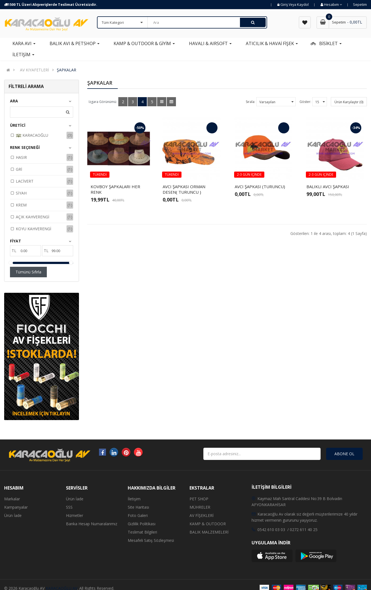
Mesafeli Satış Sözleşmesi (151, 540)
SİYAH (21, 193)
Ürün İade (13, 515)
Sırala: (250, 101)
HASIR (21, 157)
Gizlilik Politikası (141, 523)
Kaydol (303, 4)
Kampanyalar (16, 507)
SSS (69, 507)
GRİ (19, 169)
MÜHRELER (200, 507)
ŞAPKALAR (66, 70)
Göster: (305, 101)
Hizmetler (74, 515)
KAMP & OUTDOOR (208, 523)
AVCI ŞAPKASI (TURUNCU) (260, 186)
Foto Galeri (138, 515)
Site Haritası (138, 507)
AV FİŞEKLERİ (202, 515)
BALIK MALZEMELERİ (209, 532)
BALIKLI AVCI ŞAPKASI (327, 186)
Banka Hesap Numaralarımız (91, 523)
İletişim (134, 498)
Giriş (284, 4)
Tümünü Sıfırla (28, 272)
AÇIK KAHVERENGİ (32, 216)
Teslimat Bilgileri (142, 532)
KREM (21, 205)
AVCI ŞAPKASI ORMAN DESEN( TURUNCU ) (184, 189)
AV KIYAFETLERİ (34, 70)
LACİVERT (25, 181)
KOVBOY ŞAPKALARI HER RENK (115, 189)
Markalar (12, 498)
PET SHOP (199, 498)
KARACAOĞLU (32, 135)
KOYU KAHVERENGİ (33, 228)
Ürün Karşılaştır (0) (348, 102)
